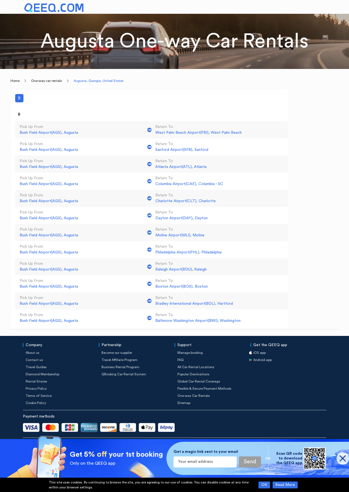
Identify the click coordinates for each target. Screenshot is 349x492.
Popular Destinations (193, 374)
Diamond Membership (42, 374)
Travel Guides (36, 367)
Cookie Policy (36, 403)
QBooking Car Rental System (124, 374)
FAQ (180, 360)
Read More (285, 485)
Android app (262, 360)
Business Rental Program (120, 367)
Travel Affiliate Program (119, 360)
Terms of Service (39, 395)
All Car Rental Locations (195, 367)
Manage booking (190, 352)
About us (32, 352)
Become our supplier (117, 352)
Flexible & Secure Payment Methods (204, 388)
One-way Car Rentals (193, 395)
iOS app (259, 352)
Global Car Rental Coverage (198, 381)
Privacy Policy (36, 388)
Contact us (34, 360)
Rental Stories (36, 381)
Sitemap (183, 403)
